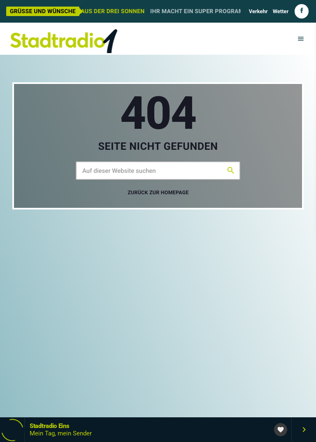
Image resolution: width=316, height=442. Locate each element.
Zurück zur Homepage (158, 193)
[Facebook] (302, 11)
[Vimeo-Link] (63, 38)
